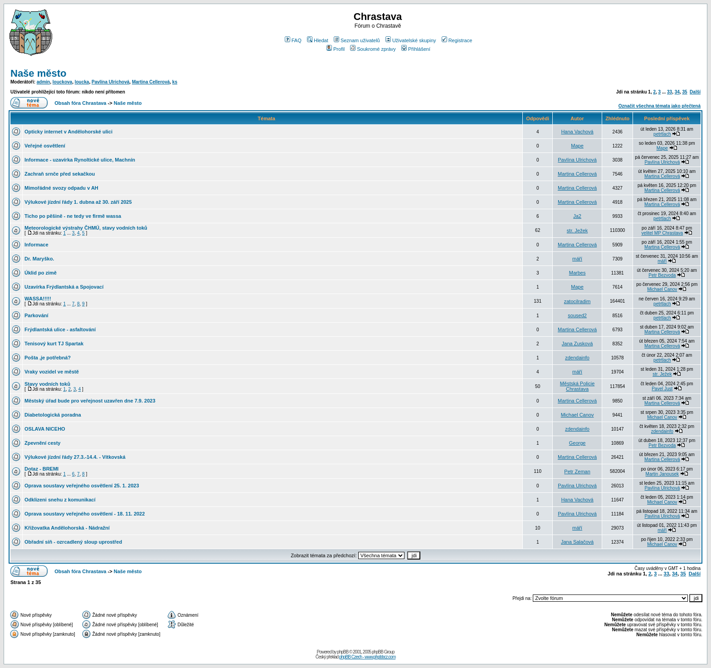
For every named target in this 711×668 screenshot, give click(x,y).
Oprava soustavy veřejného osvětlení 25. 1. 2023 (81, 485)
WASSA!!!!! (37, 298)
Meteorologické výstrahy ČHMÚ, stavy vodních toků (85, 228)
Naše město (38, 73)
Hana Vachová (577, 131)
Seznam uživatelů (357, 40)
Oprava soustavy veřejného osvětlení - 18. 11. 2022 (84, 513)
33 (669, 91)
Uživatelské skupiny (410, 40)
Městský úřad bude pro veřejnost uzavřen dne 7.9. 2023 (90, 400)
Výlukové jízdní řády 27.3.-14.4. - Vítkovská (75, 457)
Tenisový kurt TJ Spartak (53, 343)
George (577, 443)
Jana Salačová (577, 542)
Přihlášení (415, 49)
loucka (82, 81)
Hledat (317, 40)
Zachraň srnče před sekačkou (59, 174)
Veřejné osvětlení (44, 145)
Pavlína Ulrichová (110, 81)
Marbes (577, 272)
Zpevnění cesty (42, 443)
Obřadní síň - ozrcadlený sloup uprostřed (73, 542)
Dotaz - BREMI (41, 469)
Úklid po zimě (40, 272)
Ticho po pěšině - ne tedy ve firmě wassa (72, 216)
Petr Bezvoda (662, 275)
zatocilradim (577, 301)
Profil (335, 49)
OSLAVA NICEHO (44, 429)
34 (677, 91)
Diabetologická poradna (52, 415)
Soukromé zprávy (373, 49)
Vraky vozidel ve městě (51, 371)
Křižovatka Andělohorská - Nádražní (67, 527)
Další (695, 91)
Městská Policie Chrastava (577, 386)
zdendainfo (577, 357)
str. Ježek (577, 230)
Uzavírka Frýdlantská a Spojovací (63, 287)
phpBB (342, 651)
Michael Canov (662, 289)
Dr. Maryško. (39, 258)
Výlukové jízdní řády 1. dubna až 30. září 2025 (78, 202)
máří (577, 258)
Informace (36, 244)
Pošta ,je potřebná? (47, 357)
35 (684, 91)
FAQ (293, 40)
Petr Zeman (577, 471)
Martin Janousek (662, 474)
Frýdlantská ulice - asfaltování (60, 329)
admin (43, 81)
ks (174, 81)
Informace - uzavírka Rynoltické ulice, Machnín (79, 159)
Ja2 (577, 216)
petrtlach (662, 134)
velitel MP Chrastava (662, 233)
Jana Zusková (577, 343)
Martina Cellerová (151, 81)
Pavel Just (662, 388)
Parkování (36, 315)
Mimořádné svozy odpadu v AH (61, 188)
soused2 (577, 315)
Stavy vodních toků (47, 384)
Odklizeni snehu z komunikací (59, 499)
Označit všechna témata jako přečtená (659, 105)
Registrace (457, 40)
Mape (577, 145)
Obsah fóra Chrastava (80, 103)
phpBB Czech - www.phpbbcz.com (367, 656)
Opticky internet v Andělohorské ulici (68, 131)
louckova (62, 81)
